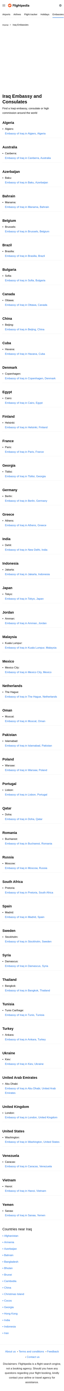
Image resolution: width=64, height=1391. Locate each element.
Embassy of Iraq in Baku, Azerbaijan (26, 182)
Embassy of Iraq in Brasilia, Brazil (25, 255)
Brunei (8, 1274)
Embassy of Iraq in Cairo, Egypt (24, 402)
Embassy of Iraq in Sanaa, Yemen (25, 1215)
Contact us (33, 1357)
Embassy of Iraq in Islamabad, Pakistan (28, 745)
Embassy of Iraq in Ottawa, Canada (26, 304)
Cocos (8, 1300)
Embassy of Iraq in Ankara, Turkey (25, 1039)
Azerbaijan (10, 1248)
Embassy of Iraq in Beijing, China (24, 329)
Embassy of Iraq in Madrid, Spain (24, 917)
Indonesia (10, 1326)
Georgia (9, 1307)
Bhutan (8, 1268)
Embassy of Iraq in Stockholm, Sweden (28, 941)
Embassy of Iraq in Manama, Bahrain (27, 207)
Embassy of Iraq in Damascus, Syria (26, 966)
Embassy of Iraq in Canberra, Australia (28, 158)
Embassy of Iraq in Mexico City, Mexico (28, 672)
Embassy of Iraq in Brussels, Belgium (27, 231)
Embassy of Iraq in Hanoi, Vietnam (25, 1190)
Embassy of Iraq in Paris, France (24, 451)
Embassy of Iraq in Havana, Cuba (25, 353)
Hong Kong (11, 1313)
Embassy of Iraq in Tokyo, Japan (24, 598)
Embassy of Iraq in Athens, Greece (25, 525)
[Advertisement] (32, 61)
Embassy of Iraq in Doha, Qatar (23, 819)
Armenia (9, 1242)
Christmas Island (14, 1294)
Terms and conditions (31, 1351)
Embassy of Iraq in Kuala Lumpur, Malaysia (30, 647)
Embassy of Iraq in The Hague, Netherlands (31, 696)
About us (10, 1351)
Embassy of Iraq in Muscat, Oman (25, 721)
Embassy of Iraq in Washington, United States (32, 1141)
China (7, 1287)
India (7, 1320)
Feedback (53, 1351)
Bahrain (8, 1255)
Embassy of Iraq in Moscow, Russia (26, 868)
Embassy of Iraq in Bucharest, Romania (28, 843)
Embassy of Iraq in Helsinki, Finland (26, 427)
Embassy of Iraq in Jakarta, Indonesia (27, 574)
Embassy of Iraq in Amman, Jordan (26, 623)
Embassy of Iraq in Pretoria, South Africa (29, 892)
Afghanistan (11, 1235)
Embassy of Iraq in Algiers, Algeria (25, 133)
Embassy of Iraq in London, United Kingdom (31, 1117)
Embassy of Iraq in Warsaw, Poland (26, 770)
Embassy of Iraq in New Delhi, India (26, 549)
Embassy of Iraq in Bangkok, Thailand (27, 990)
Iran (6, 1333)
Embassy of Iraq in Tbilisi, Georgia (25, 476)
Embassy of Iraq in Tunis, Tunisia (24, 1015)
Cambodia (10, 1281)
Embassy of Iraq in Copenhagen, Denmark (30, 378)
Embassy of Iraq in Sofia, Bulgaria (25, 280)
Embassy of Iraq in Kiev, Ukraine (24, 1063)
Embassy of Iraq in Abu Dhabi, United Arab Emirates (30, 1091)
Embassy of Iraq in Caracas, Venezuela (28, 1166)
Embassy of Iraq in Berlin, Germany (26, 500)
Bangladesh (11, 1261)
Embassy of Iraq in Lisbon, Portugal (26, 794)
